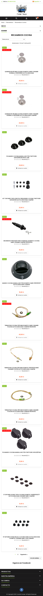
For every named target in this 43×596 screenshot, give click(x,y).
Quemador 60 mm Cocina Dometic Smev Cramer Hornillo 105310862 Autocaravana (21, 72)
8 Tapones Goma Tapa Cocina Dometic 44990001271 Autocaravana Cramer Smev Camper (22, 495)
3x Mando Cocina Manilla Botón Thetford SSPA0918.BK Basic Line (21, 157)
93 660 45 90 (11, 1)
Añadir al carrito (21, 83)
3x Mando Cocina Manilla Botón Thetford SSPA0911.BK (21, 452)
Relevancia (13, 39)
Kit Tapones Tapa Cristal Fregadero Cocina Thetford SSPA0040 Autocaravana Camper (22, 199)
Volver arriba (35, 558)
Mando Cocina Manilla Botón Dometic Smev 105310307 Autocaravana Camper (21, 283)
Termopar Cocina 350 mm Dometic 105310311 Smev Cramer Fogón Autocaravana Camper (21, 368)
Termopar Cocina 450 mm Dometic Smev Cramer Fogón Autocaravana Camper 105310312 (21, 410)
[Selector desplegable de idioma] (37, 1)
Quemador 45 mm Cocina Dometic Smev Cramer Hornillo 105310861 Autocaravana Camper (21, 114)
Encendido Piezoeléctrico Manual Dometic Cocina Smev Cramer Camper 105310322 (21, 241)
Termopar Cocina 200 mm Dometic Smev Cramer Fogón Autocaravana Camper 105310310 (21, 326)
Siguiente (24, 554)
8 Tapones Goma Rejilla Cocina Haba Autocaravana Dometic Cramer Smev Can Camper (21, 537)
